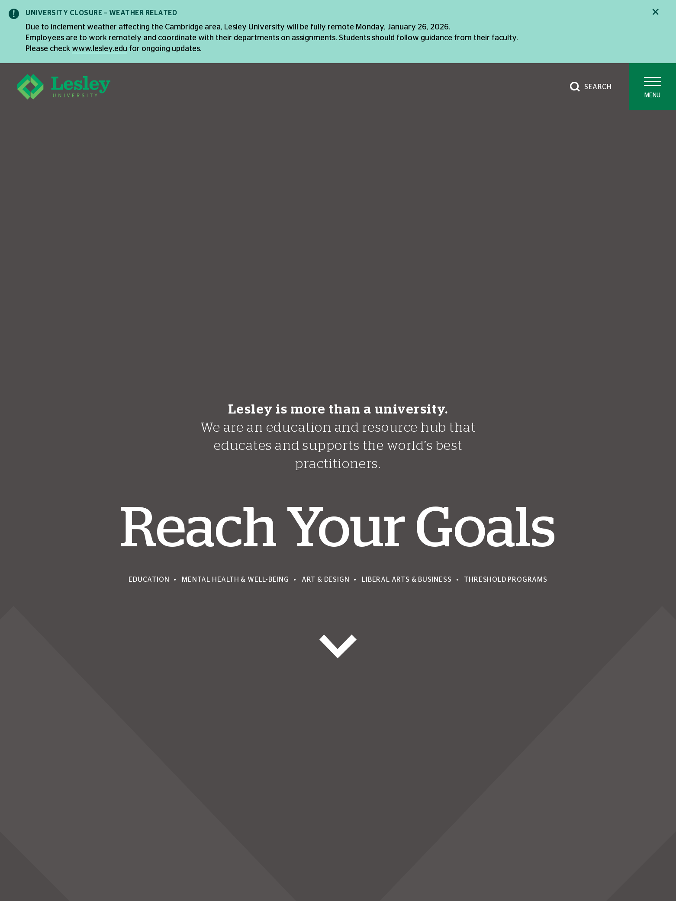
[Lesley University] (64, 86)
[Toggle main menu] (652, 86)
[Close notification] (655, 12)
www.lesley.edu (99, 49)
